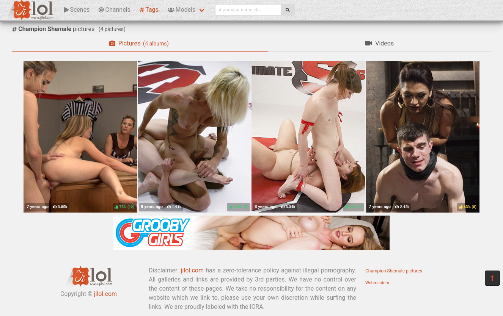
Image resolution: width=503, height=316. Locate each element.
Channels (114, 9)
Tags (149, 9)
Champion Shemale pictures (393, 271)
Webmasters (377, 282)
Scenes (77, 9)
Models (181, 9)
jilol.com (105, 293)
